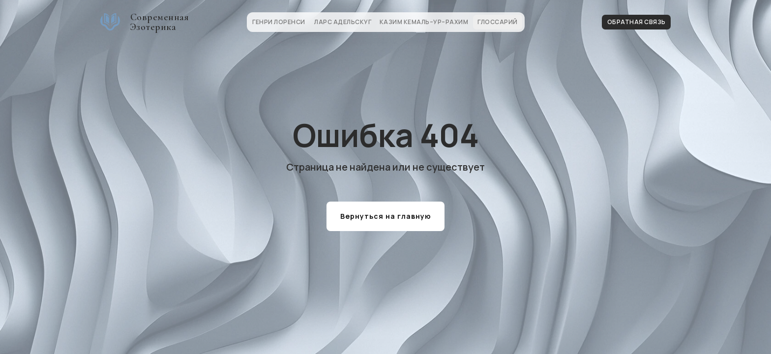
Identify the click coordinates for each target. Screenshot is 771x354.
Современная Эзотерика (159, 22)
